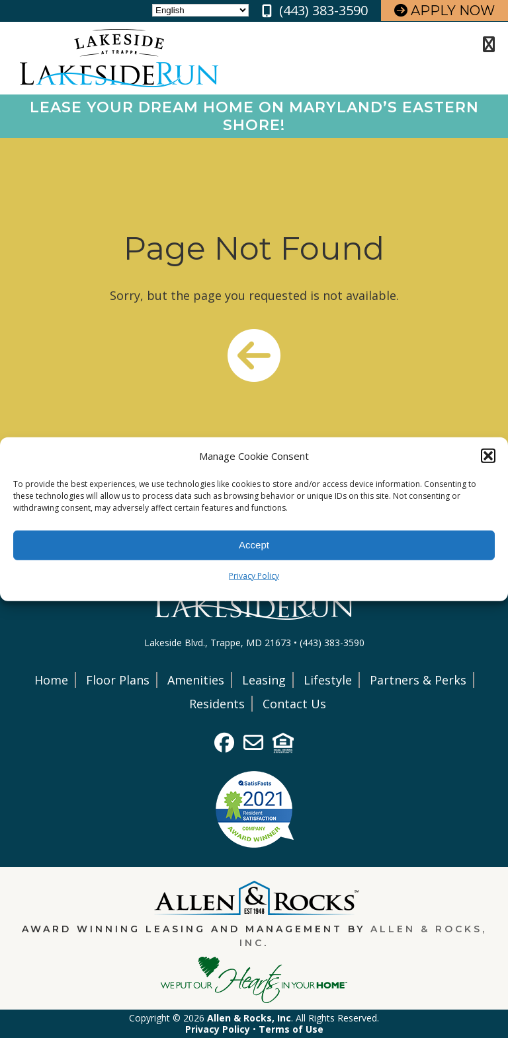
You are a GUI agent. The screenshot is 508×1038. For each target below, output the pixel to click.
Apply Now (444, 11)
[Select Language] (200, 10)
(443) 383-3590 (323, 10)
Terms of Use (291, 1029)
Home (51, 680)
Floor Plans (117, 680)
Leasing (264, 680)
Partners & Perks (418, 680)
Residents (217, 704)
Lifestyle (328, 680)
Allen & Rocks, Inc (249, 1018)
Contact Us (294, 704)
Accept (254, 544)
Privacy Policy (254, 575)
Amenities (195, 680)
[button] (488, 456)
